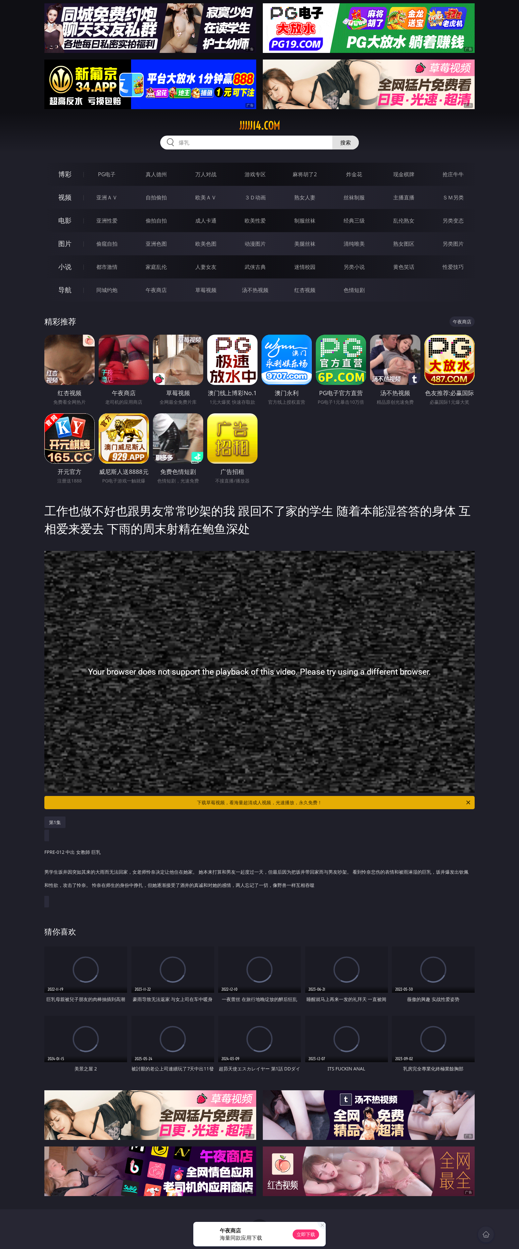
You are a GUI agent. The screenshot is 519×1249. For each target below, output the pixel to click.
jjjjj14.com (259, 125)
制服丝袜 (304, 220)
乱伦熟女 (403, 220)
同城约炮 (107, 290)
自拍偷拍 (156, 197)
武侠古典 (255, 267)
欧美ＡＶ (205, 197)
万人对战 (205, 174)
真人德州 (156, 174)
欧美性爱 (255, 220)
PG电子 (107, 174)
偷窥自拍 (107, 243)
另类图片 (453, 243)
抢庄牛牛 (453, 174)
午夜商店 (156, 290)
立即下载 (306, 1234)
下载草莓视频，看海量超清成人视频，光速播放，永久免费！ (334, 803)
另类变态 (453, 220)
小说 (64, 266)
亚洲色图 (156, 243)
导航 (64, 289)
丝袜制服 (354, 197)
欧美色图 (205, 243)
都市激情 (107, 267)
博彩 (64, 174)
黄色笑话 (403, 267)
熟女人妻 (304, 197)
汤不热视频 (255, 290)
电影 (64, 220)
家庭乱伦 (156, 267)
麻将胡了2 (305, 174)
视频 (64, 197)
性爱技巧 (453, 267)
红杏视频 (304, 290)
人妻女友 (205, 267)
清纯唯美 (354, 243)
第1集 (55, 822)
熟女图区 (403, 243)
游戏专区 (255, 174)
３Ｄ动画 (255, 197)
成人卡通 (205, 220)
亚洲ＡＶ (107, 197)
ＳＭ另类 (453, 197)
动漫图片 (255, 243)
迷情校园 (304, 267)
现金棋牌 (403, 174)
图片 (64, 243)
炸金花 (354, 174)
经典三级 (354, 220)
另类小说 (354, 267)
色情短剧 (354, 290)
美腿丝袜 (304, 243)
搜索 (345, 142)
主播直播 (403, 197)
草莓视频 (205, 290)
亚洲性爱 (107, 220)
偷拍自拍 (156, 220)
